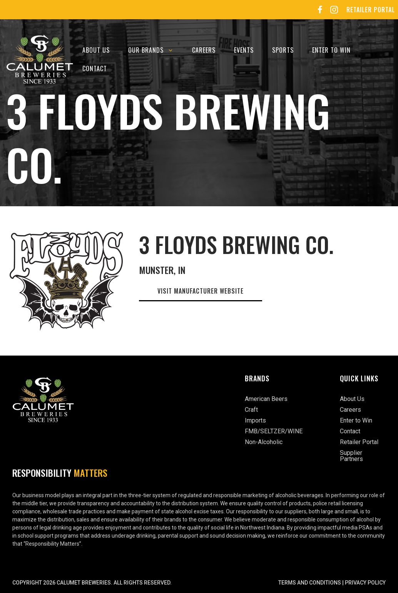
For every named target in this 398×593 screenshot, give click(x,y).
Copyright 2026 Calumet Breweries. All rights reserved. (92, 583)
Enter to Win (331, 50)
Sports (283, 50)
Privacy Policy (365, 583)
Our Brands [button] (155, 50)
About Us (96, 50)
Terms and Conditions (309, 583)
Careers (204, 50)
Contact (94, 68)
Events (244, 50)
